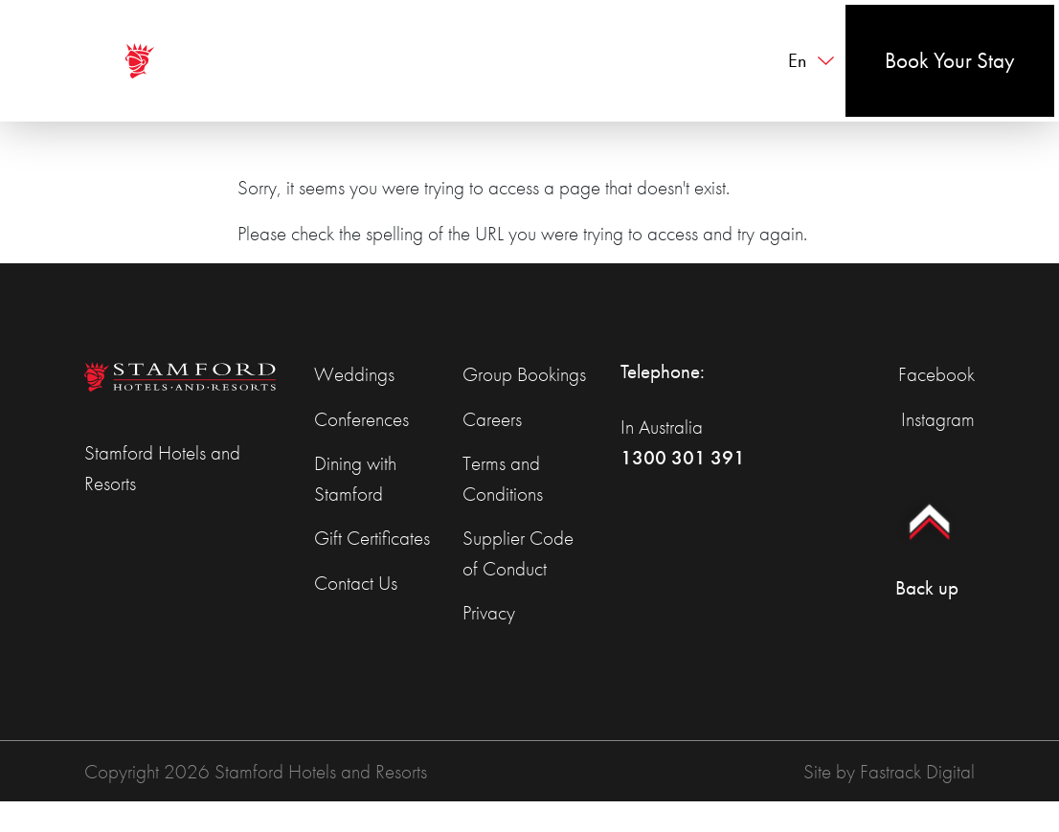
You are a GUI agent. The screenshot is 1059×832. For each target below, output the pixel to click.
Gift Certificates (372, 538)
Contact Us (355, 583)
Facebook (936, 374)
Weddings (354, 374)
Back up (926, 540)
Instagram (938, 419)
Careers (492, 419)
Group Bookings (524, 374)
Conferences (361, 419)
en (797, 60)
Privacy (488, 612)
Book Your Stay (950, 60)
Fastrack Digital (917, 771)
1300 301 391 (682, 457)
